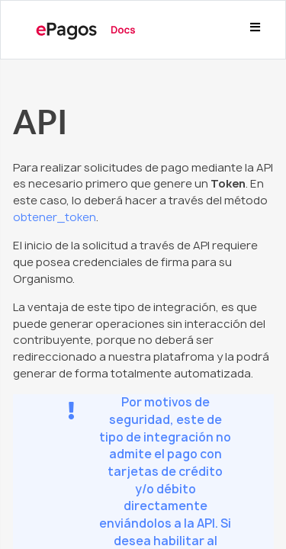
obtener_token (54, 217)
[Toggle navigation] (254, 29)
